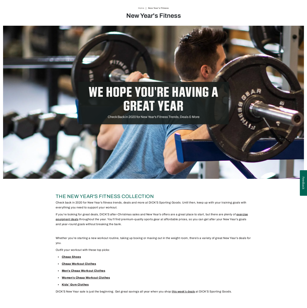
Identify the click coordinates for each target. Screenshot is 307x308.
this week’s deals (183, 291)
